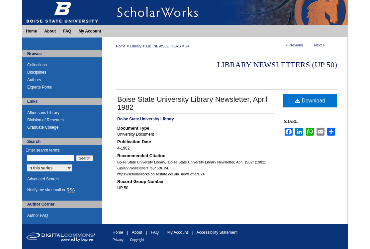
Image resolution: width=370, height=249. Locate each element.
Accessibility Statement (217, 232)
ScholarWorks (225, 12)
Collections (37, 65)
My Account (177, 232)
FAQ (155, 232)
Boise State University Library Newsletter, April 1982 (192, 103)
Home (121, 46)
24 (187, 46)
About (137, 232)
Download (310, 100)
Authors (34, 80)
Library (135, 46)
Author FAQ (37, 215)
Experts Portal (39, 87)
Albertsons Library (43, 112)
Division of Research (45, 120)
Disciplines (36, 72)
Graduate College (42, 127)
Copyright (137, 240)
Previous (296, 45)
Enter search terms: (43, 150)
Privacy (118, 240)
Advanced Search (43, 179)
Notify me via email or (51, 190)
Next (318, 45)
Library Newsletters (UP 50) (277, 64)
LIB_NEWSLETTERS (163, 46)
